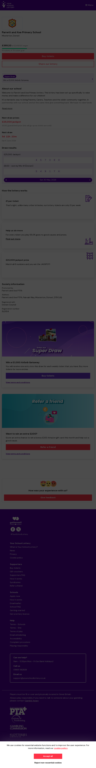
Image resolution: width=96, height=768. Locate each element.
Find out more (13, 239)
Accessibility (16, 638)
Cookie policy (16, 557)
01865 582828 (20, 669)
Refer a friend (48, 447)
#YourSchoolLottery (19, 534)
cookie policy (61, 748)
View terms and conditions (18, 382)
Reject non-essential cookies (48, 763)
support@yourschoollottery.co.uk (29, 678)
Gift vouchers (16, 571)
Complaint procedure (20, 642)
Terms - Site (15, 627)
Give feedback (48, 497)
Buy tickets (48, 56)
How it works (16, 578)
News (12, 550)
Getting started (17, 610)
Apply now (15, 596)
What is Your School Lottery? (24, 547)
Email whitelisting (18, 635)
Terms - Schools (17, 624)
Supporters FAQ (17, 575)
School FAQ (15, 606)
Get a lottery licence (19, 614)
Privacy (13, 554)
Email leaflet (15, 603)
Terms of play (16, 631)
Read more (7, 108)
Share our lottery (48, 63)
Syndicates (15, 582)
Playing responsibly (19, 645)
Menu (89, 5)
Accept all (48, 756)
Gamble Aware (32, 700)
